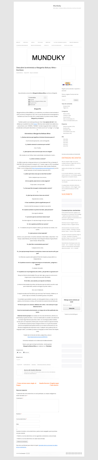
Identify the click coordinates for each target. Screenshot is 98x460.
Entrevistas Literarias (41, 364)
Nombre (19, 414)
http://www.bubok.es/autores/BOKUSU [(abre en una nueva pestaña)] (37, 337)
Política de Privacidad (56, 45)
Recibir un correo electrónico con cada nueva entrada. (31, 438)
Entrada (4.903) (66, 106)
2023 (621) (65, 144)
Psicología (40, 42)
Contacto (46, 45)
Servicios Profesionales (36, 45)
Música (32, 42)
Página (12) (65, 108)
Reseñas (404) (66, 128)
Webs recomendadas (74, 42)
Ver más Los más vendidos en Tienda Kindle (71, 154)
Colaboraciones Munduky (22, 45)
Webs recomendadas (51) (69, 119)
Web (17, 424)
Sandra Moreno (19, 72)
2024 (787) (65, 142)
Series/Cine (48, 42)
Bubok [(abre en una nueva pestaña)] (35, 124)
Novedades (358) (67, 129)
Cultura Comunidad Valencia (60, 42)
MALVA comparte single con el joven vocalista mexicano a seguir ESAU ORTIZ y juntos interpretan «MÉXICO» (71, 163)
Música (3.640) (66, 113)
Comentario (19, 398)
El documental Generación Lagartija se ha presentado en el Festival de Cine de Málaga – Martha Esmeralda (71, 214)
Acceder (27, 453)
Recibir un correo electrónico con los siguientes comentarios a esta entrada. (36, 436)
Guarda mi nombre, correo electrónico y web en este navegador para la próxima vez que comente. (36, 432)
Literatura (25, 42)
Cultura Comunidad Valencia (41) (70, 120)
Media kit (18, 42)
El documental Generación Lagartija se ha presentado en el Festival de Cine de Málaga (71, 217)
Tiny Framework (22, 453)
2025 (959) (65, 141)
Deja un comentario (34, 72)
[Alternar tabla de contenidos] (44, 97)
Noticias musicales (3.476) (69, 126)
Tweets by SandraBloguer (71, 314)
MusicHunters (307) (67, 133)
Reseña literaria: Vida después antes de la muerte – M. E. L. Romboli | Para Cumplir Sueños (71, 244)
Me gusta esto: (33, 103)
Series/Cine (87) (66, 117)
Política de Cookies (68, 45)
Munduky (57, 5)
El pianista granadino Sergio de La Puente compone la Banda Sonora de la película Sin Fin (71, 238)
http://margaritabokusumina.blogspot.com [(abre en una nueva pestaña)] (43, 168)
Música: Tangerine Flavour (73, 224)
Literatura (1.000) (67, 115)
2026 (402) (65, 139)
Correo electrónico (21, 419)
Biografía (32, 99)
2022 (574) (65, 146)
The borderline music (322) (69, 131)
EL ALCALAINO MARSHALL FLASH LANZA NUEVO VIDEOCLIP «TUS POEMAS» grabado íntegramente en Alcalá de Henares (71, 175)
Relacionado (32, 104)
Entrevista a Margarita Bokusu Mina (38, 101)
